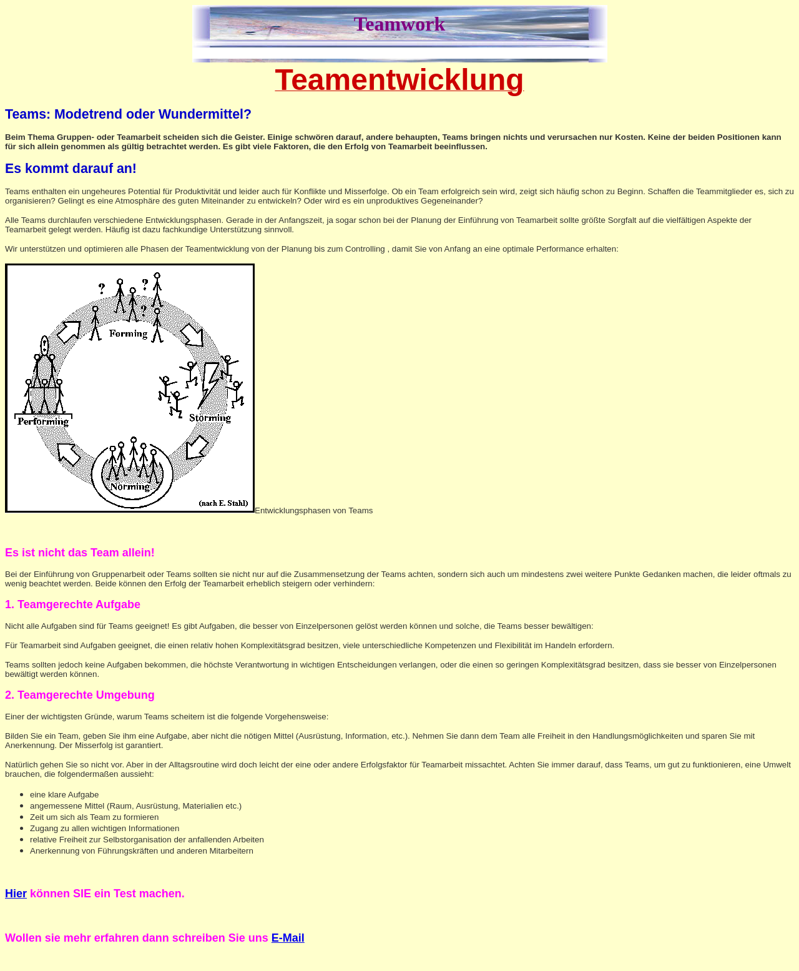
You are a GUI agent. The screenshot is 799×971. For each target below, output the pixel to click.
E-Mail (288, 938)
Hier (16, 893)
